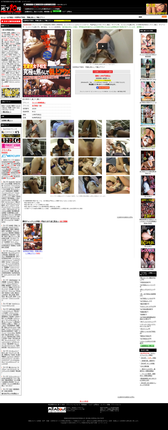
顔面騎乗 (5, 60)
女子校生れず (144, 338)
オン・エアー (10, 205)
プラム (8, 329)
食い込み (10, 63)
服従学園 (143, 304)
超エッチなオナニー (147, 289)
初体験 (142, 314)
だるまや (10, 282)
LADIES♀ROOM (8, 382)
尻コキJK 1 (148, 245)
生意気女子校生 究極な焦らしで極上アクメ (33, 251)
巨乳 (10, 54)
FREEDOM (144, 282)
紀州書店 (9, 231)
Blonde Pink (11, 336)
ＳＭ (13, 107)
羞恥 (7, 73)
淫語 (3, 52)
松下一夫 (5, 353)
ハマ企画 (15, 171)
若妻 (14, 45)
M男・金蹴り (11, 32)
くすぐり (5, 62)
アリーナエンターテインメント (11, 186)
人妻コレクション (10, 321)
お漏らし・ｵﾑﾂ (14, 60)
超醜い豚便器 (6, 285)
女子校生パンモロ (146, 298)
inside (17, 220)
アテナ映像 (8, 183)
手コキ (17, 40)
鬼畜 (3, 71)
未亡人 (4, 107)
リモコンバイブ (12, 71)
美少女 (4, 36)
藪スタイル (12, 367)
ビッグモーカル (11, 320)
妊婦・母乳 (8, 45)
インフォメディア (8, 193)
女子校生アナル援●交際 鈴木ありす (148, 171)
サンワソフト (9, 165)
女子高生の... (144, 301)
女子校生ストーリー (147, 285)
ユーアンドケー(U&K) (10, 370)
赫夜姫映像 (5, 229)
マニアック (12, 353)
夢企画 (18, 371)
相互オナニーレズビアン (148, 124)
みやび (17, 356)
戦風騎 (6, 267)
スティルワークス (10, 274)
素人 (17, 34)
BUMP (11, 316)
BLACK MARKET (7, 331)
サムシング (12, 251)
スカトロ (11, 58)
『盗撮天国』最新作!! (147, 361)
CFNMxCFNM (6, 258)
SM (5, 58)
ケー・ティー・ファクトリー (10, 242)
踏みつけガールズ (10, 327)
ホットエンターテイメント (10, 344)
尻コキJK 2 (148, 195)
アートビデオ (8, 220)
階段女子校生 (144, 336)
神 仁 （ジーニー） (10, 269)
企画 (14, 65)
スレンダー (11, 76)
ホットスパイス (10, 340)
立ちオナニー (13, 51)
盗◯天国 (12, 294)
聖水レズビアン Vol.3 (148, 147)
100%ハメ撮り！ (7, 324)
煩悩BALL (5, 316)
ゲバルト (13, 238)
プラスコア (15, 329)
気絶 (10, 62)
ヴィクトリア (6, 196)
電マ (17, 73)
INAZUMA (9, 191)
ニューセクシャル (8, 305)
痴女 (7, 43)
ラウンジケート (14, 376)
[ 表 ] (32, 99)
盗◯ (14, 62)
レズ (13, 56)
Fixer (9, 338)
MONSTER (14, 173)
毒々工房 (9, 296)
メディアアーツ (7, 358)
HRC (13, 196)
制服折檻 (143, 312)
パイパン (9, 74)
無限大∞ (7, 354)
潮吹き (6, 49)
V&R (16, 331)
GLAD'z (13, 234)
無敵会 (4, 356)
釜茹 (11, 229)
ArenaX (17, 187)
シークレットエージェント (11, 259)
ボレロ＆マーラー (14, 347)
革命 (15, 225)
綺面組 (17, 233)
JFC (17, 256)
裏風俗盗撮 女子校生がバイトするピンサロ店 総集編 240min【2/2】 (148, 220)
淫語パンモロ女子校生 (147, 331)
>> (6, 112)
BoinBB (15, 314)
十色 (12, 293)
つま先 (8, 106)
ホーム (3, 17)
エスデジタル (6, 200)
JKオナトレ (144, 329)
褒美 (13, 106)
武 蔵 (18, 354)
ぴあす (17, 316)
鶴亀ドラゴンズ (14, 287)
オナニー (13, 49)
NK (10, 303)
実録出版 (12, 254)
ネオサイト (16, 303)
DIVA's (7, 293)
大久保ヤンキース (8, 214)
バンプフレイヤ (7, 314)
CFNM (4, 32)
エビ (18, 107)
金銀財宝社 (5, 234)
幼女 (3, 106)
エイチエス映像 (11, 210)
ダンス (12, 73)
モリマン (5, 109)
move (13, 354)
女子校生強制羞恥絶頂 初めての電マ (147, 318)
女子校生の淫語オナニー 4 (148, 101)
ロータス (9, 385)
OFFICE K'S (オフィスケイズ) (11, 215)
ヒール (12, 109)
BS (3, 318)
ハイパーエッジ (7, 311)
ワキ (14, 74)
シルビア (16, 260)
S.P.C (3, 222)
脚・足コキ (5, 42)
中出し (15, 54)
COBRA (5, 174)
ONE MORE (8, 391)
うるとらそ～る (12, 194)
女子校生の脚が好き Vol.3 (148, 78)
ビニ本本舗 (8, 318)
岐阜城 (11, 233)
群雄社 (13, 245)
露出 (14, 69)
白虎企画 (5, 173)
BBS (15, 324)
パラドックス (13, 313)
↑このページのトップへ (125, 217)
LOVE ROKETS (7, 378)
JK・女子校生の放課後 (148, 294)
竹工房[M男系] (15, 163)
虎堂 (14, 296)
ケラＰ (9, 240)
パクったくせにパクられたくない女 (147, 325)
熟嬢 (11, 271)
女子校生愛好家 (145, 309)
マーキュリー (13, 351)
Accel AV (12, 182)
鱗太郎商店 (9, 380)
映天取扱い (11, 198)
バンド (18, 106)
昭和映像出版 (10, 256)
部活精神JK (11, 325)
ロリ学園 (17, 380)
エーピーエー (9, 202)
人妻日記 (16, 322)
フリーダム (11, 333)
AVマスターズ (12, 209)
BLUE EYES (9, 334)
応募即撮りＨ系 (12, 213)
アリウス (7, 185)
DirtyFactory (13, 280)
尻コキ (12, 42)
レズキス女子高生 (148, 268)
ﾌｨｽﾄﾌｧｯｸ (9, 78)
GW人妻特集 (144, 366)
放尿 (16, 58)
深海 (3, 262)
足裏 (7, 47)
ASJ (17, 198)
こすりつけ (9, 52)
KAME (11, 225)
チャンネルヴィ (12, 283)
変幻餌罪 (10, 344)
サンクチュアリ (13, 253)
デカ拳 (11, 289)
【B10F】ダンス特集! (147, 363)
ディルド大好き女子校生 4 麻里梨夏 (148, 54)
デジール (12, 291)
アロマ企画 (6, 189)
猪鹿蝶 (16, 191)
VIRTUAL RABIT (14, 309)
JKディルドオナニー (147, 321)
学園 (9, 107)
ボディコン (8, 69)
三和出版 (5, 254)
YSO (10, 389)
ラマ (14, 378)
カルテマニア (13, 227)
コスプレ (9, 65)
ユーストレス (11, 369)
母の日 (16, 311)
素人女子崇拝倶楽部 (10, 272)
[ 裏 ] (38, 99)
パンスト (13, 47)
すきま (8, 262)
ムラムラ (10, 356)
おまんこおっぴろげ (147, 306)
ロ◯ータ (10, 36)
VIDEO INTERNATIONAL (11, 161)
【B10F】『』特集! (148, 358)
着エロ (15, 78)
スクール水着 (10, 67)
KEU (6, 236)
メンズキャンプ (11, 362)
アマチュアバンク (10, 206)
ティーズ (10, 178)
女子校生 (10, 17)
